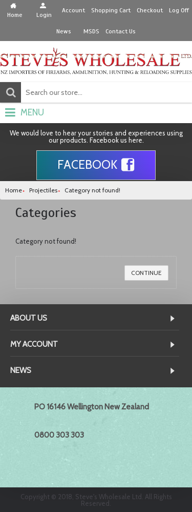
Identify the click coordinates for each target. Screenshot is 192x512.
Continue (146, 273)
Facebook (96, 165)
